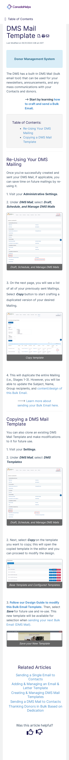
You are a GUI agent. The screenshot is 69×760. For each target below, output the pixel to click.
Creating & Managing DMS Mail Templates (35, 695)
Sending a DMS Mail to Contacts (35, 701)
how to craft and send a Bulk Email (42, 104)
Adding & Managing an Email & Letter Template (35, 686)
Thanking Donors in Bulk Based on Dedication (35, 708)
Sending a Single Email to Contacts (35, 677)
